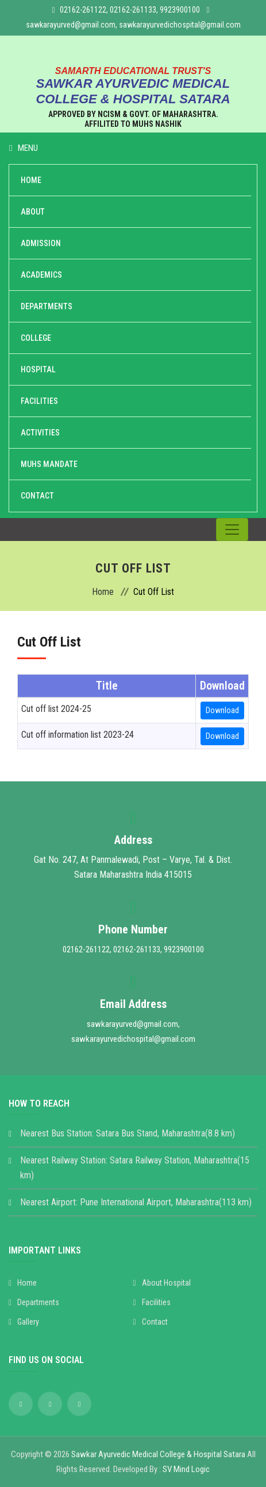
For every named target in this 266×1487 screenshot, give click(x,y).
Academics (41, 274)
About (33, 211)
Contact (37, 495)
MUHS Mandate (49, 464)
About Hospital (162, 1282)
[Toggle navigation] (232, 529)
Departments (46, 306)
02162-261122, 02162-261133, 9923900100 (130, 9)
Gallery (24, 1321)
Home (31, 180)
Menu (23, 148)
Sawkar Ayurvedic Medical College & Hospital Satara (158, 1454)
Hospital (38, 369)
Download (222, 710)
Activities (40, 432)
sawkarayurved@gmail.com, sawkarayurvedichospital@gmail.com (133, 24)
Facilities (39, 401)
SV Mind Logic (186, 1469)
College (36, 337)
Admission (41, 243)
